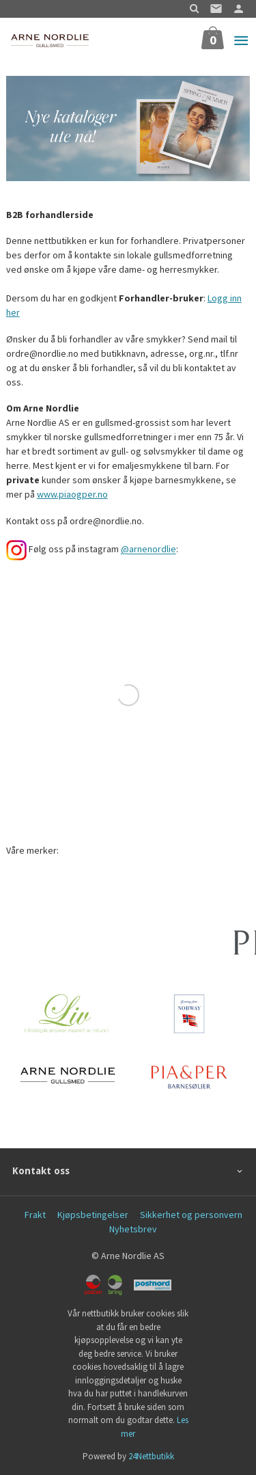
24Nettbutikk (151, 1456)
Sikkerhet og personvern (191, 1214)
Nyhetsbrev (133, 1229)
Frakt (35, 1214)
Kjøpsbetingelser (92, 1214)
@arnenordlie (148, 549)
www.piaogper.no (72, 494)
